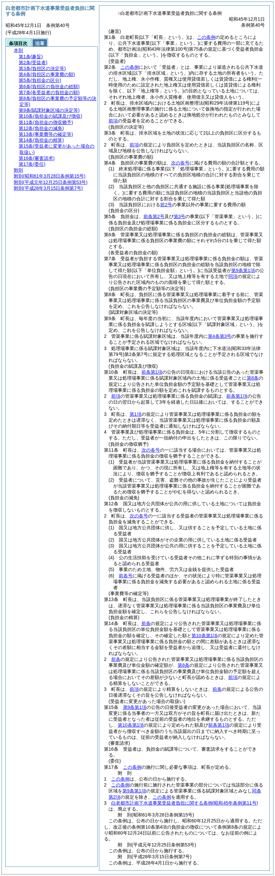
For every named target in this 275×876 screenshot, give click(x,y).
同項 (233, 276)
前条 (146, 623)
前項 (113, 120)
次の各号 (180, 162)
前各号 (126, 575)
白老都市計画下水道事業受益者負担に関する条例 (184, 803)
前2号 (166, 204)
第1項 (135, 414)
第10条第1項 (204, 635)
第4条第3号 (220, 336)
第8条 (253, 378)
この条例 (206, 37)
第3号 (180, 216)
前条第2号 (153, 216)
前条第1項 (151, 372)
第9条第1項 (243, 270)
